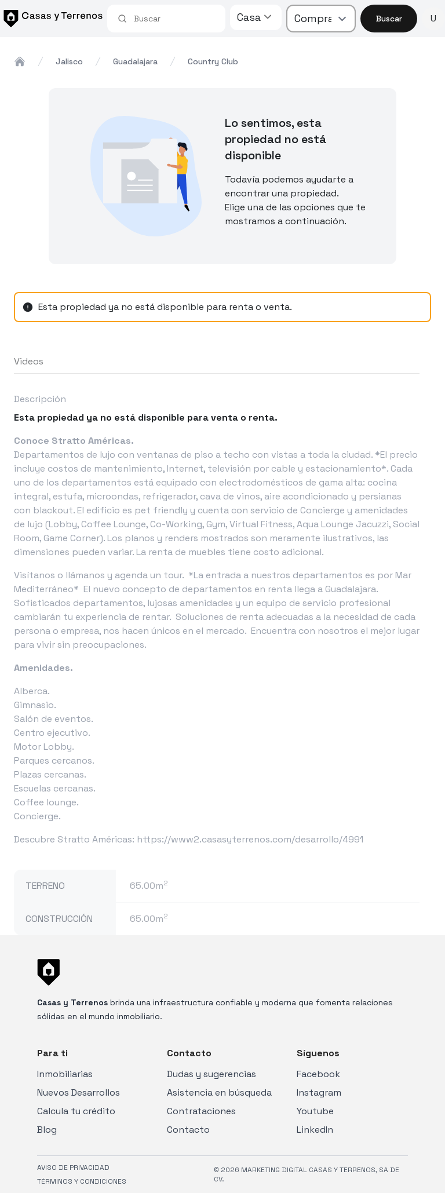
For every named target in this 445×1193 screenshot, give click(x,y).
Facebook (318, 1074)
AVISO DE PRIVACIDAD (73, 1167)
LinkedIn (315, 1129)
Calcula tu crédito (76, 1111)
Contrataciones (201, 1111)
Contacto (188, 1129)
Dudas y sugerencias (211, 1074)
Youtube (315, 1111)
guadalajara (135, 61)
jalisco (69, 61)
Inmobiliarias (65, 1074)
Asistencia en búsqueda (219, 1092)
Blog (47, 1129)
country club (213, 61)
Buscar (389, 18)
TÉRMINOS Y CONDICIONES (81, 1181)
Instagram (319, 1092)
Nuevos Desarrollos (78, 1092)
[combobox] (174, 18)
